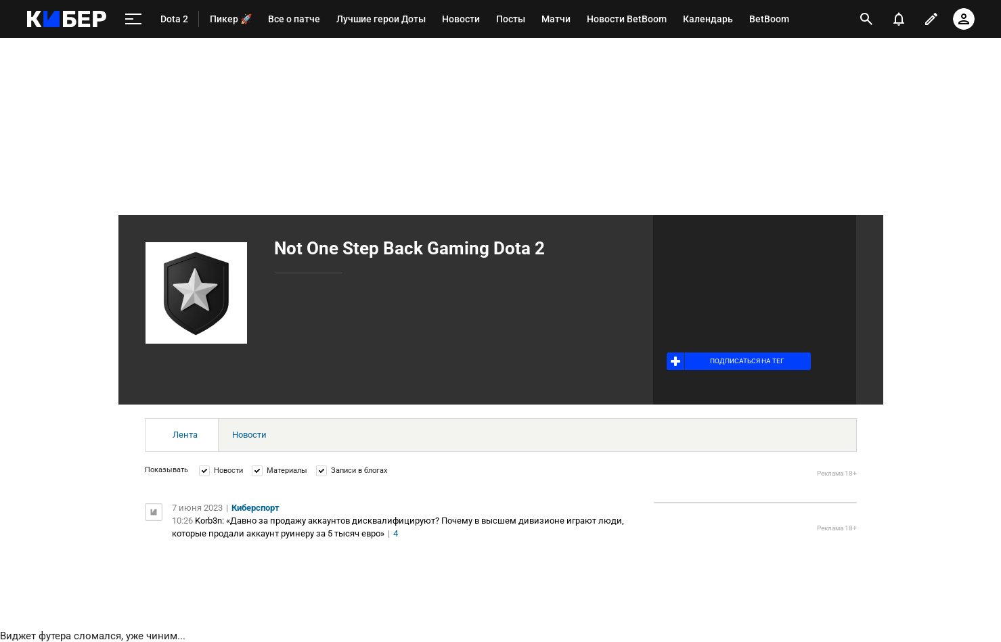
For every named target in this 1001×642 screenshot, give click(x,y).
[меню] (133, 19)
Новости (249, 435)
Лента (185, 435)
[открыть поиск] (866, 19)
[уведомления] (899, 19)
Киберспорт (255, 508)
